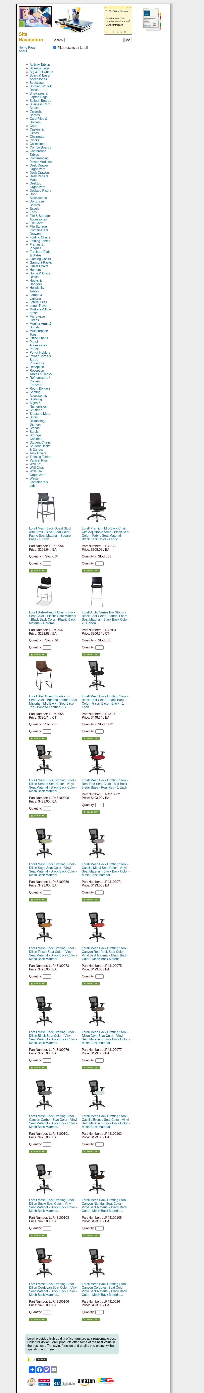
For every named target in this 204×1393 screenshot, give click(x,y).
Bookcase (37, 82)
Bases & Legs (39, 68)
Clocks (34, 140)
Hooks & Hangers (36, 282)
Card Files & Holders (38, 120)
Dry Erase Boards (37, 203)
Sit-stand (36, 410)
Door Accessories (38, 195)
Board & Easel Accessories (40, 77)
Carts (33, 126)
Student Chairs (40, 442)
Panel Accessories (38, 343)
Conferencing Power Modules (41, 160)
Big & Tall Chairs (41, 72)
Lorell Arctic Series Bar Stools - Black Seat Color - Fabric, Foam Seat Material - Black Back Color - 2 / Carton (106, 618)
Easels (34, 208)
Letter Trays (38, 305)
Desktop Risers (40, 190)
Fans (33, 212)
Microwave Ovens (37, 318)
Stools (34, 431)
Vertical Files (39, 460)
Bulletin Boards (40, 100)
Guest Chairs (39, 266)
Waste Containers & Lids (39, 482)
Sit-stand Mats (40, 413)
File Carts (36, 223)
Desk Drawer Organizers (39, 167)
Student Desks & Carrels (40, 447)
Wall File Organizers (37, 473)
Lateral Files (38, 302)
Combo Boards (40, 147)
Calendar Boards (36, 113)
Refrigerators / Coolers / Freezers (40, 381)
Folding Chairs (40, 237)
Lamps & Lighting (36, 296)
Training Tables (40, 457)
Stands (35, 428)
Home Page (27, 47)
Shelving (36, 399)
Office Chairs (39, 338)
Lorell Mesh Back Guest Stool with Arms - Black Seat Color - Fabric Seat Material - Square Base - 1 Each (50, 534)
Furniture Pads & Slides (40, 253)
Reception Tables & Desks (41, 372)
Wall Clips (37, 467)
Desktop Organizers (37, 185)
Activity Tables (40, 64)
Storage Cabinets (36, 437)
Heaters (35, 269)
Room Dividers (40, 388)
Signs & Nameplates (38, 404)
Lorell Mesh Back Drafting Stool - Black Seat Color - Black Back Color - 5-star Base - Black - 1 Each (105, 702)
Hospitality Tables (37, 289)
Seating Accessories (38, 393)
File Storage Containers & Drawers (39, 230)
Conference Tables (38, 152)
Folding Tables (40, 241)
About (23, 51)
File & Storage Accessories (40, 217)
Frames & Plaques (36, 246)
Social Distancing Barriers (37, 421)
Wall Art (35, 464)
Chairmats (37, 136)
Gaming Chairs (40, 259)
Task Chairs (38, 453)
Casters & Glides (37, 131)
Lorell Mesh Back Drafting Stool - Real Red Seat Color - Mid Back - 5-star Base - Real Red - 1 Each (105, 784)
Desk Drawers (40, 172)
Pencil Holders (40, 352)
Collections (37, 144)
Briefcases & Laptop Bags (39, 95)
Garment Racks (41, 262)
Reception (37, 367)
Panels (34, 349)
